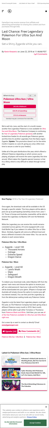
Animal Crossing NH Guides (9, 3)
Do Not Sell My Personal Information (13, 423)
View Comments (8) (29, 331)
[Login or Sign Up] (46, 11)
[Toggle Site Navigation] (3, 11)
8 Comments (40, 54)
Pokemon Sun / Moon (33, 337)
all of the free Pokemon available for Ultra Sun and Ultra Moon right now (24, 314)
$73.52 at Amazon (19, 115)
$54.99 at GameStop (20, 111)
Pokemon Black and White (16, 312)
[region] (24, 416)
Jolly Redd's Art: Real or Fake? (27, 3)
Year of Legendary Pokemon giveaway (18, 134)
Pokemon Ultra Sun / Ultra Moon (18, 100)
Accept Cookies (35, 423)
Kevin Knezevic (11, 52)
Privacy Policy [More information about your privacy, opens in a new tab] (32, 417)
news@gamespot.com (10, 325)
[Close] (46, 406)
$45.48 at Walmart (19, 106)
